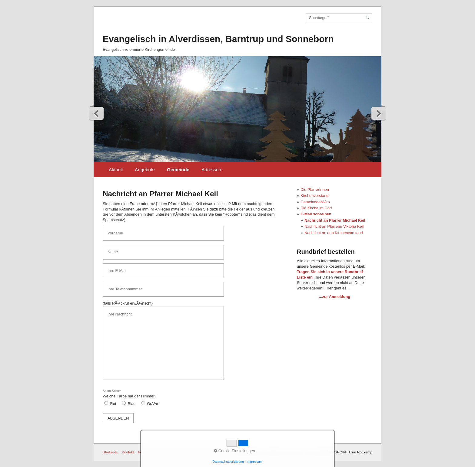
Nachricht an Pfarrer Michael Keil (334, 220)
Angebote (145, 169)
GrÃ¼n (153, 403)
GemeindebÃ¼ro (315, 202)
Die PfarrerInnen (315, 189)
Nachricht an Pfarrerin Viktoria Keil (334, 226)
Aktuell (116, 169)
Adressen (211, 169)
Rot (113, 403)
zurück (97, 113)
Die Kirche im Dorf (316, 208)
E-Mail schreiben (316, 214)
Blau (132, 403)
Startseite (110, 452)
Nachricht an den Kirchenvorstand (333, 232)
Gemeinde (178, 169)
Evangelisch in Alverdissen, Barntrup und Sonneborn (218, 39)
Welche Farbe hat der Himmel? (129, 393)
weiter (378, 113)
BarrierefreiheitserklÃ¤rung (203, 452)
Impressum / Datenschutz (158, 452)
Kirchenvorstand (314, 195)
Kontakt (128, 452)
